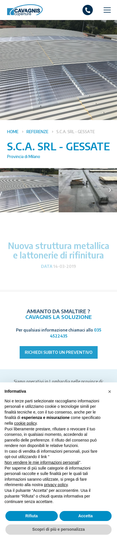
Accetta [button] (85, 516)
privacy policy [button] (56, 484)
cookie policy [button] (25, 423)
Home (13, 131)
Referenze (37, 131)
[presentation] (110, 190)
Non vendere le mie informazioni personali (42, 462)
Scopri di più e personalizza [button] (58, 529)
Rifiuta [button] (31, 516)
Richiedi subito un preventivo (59, 359)
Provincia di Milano (23, 156)
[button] (109, 391)
